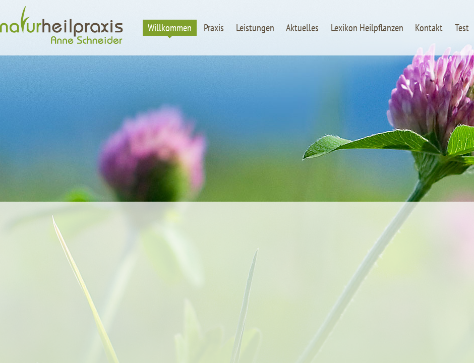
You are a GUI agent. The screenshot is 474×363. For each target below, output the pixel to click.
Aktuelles (302, 27)
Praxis (214, 27)
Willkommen (170, 27)
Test (462, 27)
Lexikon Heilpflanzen (367, 27)
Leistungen (255, 27)
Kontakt (429, 27)
